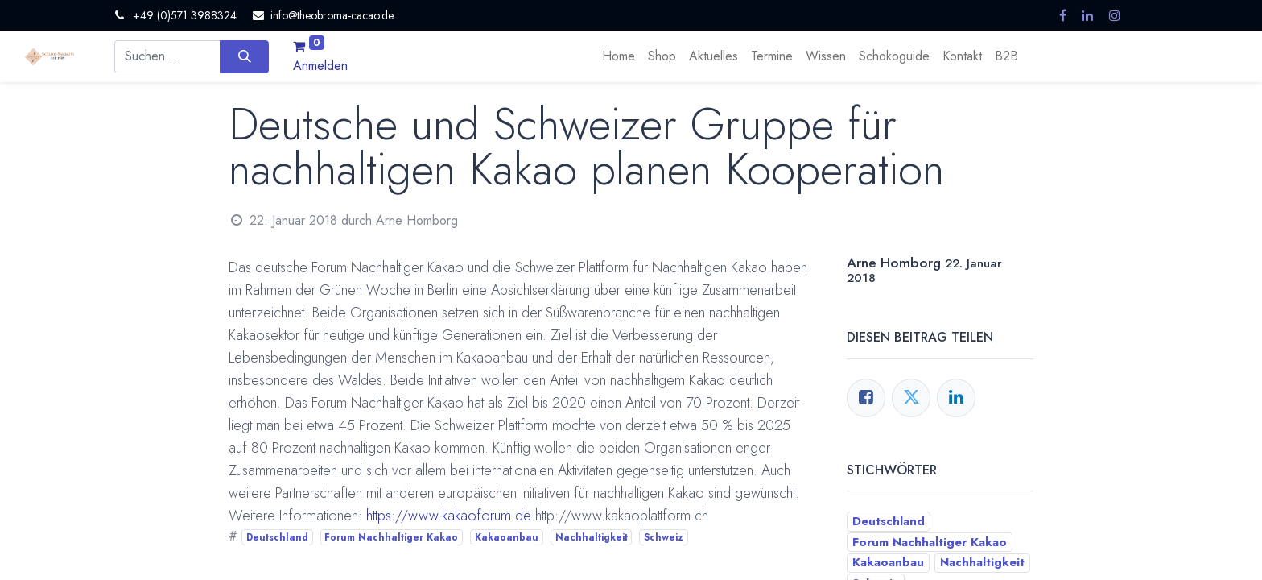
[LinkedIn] (956, 398)
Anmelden (320, 65)
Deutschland (277, 537)
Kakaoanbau (506, 537)
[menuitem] (618, 56)
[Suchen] (244, 56)
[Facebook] (866, 398)
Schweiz (663, 537)
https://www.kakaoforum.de (448, 515)
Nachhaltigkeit (591, 537)
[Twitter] (911, 398)
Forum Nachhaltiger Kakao (391, 537)
